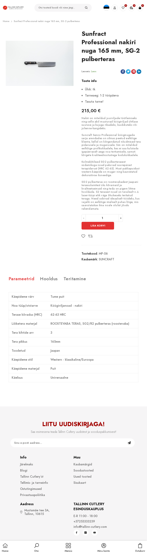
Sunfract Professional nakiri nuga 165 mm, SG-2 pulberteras (47, 21)
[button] (36, 548)
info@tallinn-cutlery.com (90, 527)
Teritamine (75, 278)
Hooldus (49, 278)
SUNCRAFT (106, 259)
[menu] (68, 548)
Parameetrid (21, 278)
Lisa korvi (98, 225)
